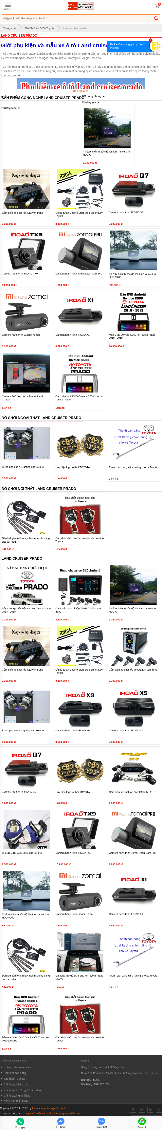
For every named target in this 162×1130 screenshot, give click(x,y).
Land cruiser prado (75, 28)
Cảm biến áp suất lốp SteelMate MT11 (131, 792)
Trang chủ (9, 28)
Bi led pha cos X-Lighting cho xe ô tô (23, 466)
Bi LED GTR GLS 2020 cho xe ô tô (22, 852)
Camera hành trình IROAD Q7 (126, 212)
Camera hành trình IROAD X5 (126, 730)
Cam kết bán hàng (13, 1073)
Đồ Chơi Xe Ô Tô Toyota (40, 28)
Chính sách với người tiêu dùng (21, 1090)
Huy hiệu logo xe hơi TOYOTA (72, 467)
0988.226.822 (101, 1084)
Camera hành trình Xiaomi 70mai (21, 334)
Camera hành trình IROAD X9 (72, 730)
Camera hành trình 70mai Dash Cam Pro (78, 273)
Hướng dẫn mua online (16, 1067)
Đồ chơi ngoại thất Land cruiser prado (41, 418)
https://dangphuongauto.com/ (48, 1108)
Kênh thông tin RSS (14, 1100)
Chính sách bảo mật (14, 1084)
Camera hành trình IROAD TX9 (20, 273)
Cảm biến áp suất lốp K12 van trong (22, 212)
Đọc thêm (81, 91)
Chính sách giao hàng (15, 1095)
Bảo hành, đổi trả (12, 1078)
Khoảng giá (91, 102)
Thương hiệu (11, 108)
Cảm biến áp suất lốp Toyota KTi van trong (133, 669)
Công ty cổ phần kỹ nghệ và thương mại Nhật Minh (52, 1113)
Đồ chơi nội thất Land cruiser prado (39, 489)
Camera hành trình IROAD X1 (72, 334)
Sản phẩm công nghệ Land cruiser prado (43, 98)
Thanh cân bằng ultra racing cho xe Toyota (133, 467)
